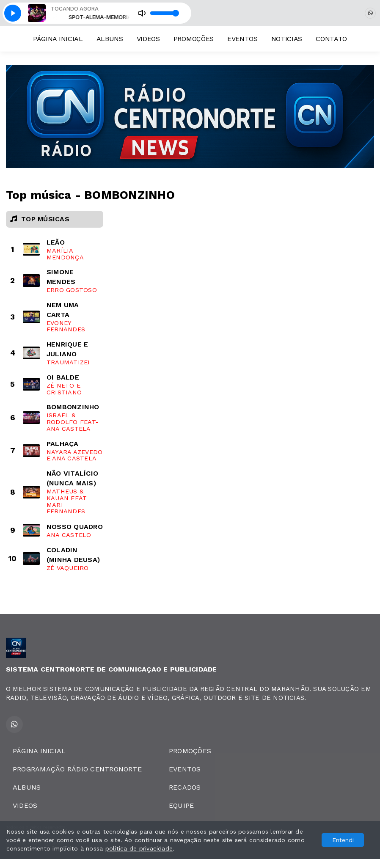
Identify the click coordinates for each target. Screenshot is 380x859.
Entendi (343, 840)
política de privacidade (139, 848)
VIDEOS (148, 39)
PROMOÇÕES (193, 39)
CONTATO (331, 39)
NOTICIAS (286, 39)
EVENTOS (242, 39)
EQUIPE (181, 805)
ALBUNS (109, 39)
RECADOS (185, 787)
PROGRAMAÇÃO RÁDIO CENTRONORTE (77, 769)
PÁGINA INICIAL (58, 39)
